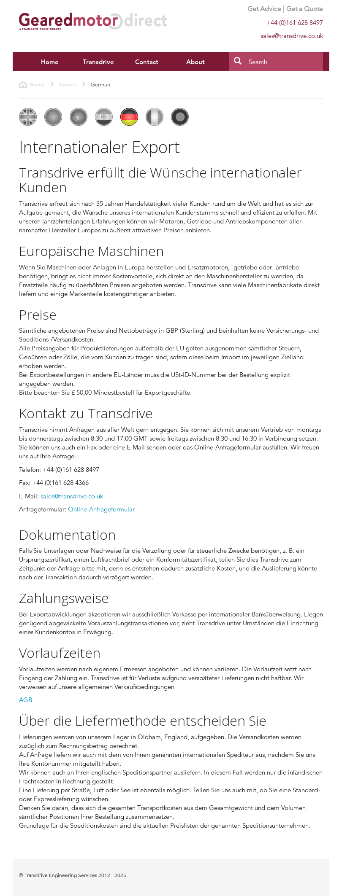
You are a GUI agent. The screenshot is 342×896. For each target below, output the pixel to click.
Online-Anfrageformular (101, 509)
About (195, 62)
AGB (25, 700)
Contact (146, 62)
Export (67, 84)
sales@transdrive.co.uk (72, 496)
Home (50, 62)
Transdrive (98, 62)
